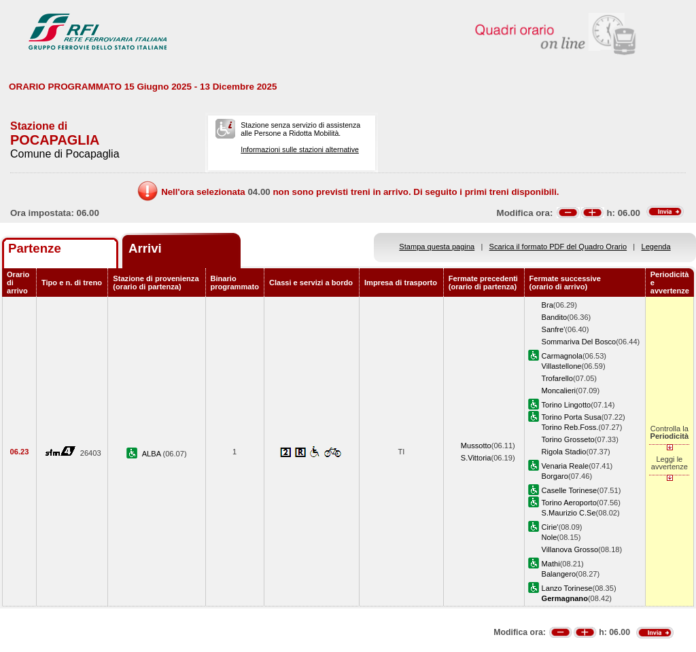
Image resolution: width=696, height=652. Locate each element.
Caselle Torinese (569, 490)
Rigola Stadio (564, 452)
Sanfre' (554, 329)
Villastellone (562, 366)
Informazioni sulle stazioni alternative (300, 149)
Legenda (656, 246)
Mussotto (476, 445)
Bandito (555, 317)
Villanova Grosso (570, 549)
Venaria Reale (565, 466)
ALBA (152, 454)
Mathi (551, 564)
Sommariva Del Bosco (579, 342)
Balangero (559, 574)
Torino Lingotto (566, 405)
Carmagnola (562, 356)
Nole (549, 537)
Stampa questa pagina (436, 246)
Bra (547, 305)
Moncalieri (559, 390)
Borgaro (555, 476)
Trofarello (557, 378)
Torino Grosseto (568, 439)
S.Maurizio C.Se (569, 513)
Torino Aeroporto (569, 503)
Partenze (34, 248)
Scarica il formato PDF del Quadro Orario (558, 246)
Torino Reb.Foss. (570, 427)
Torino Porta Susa (572, 417)
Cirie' (550, 527)
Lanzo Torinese (567, 588)
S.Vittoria (476, 458)
